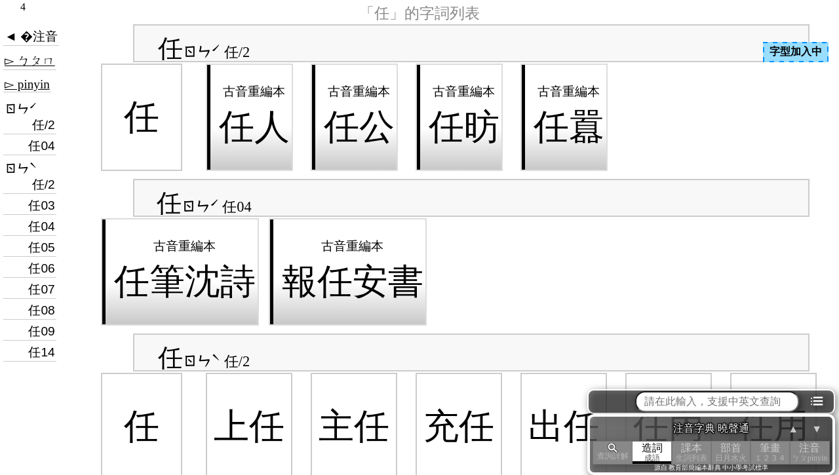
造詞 (652, 452)
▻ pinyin (27, 84)
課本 (691, 452)
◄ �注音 (31, 36)
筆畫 (770, 452)
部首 (731, 452)
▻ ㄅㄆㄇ (30, 60)
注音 (809, 452)
